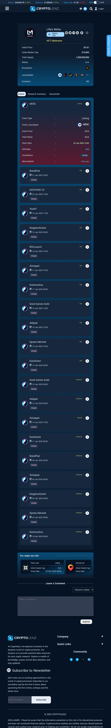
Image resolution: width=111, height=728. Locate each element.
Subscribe (41, 699)
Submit (86, 621)
